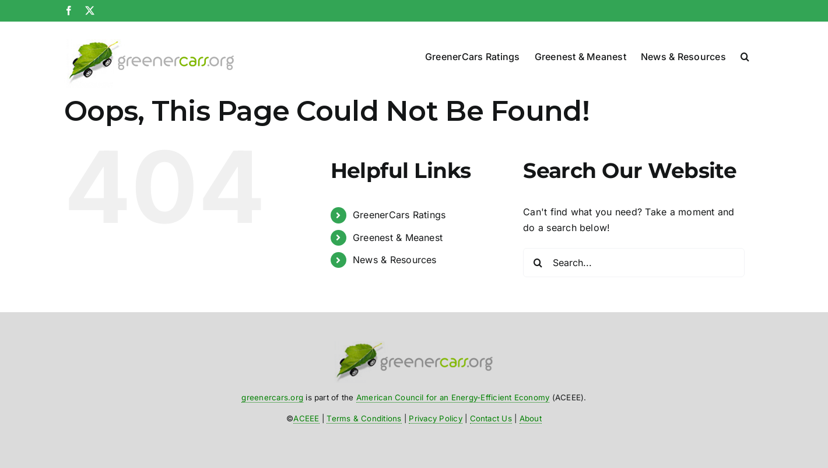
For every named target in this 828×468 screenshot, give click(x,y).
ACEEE (306, 418)
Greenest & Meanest (398, 237)
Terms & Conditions (364, 418)
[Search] (537, 262)
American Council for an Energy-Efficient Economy (453, 397)
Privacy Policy (435, 418)
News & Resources (395, 260)
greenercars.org (272, 397)
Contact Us (491, 418)
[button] (745, 54)
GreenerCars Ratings (399, 215)
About (531, 418)
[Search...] (634, 262)
